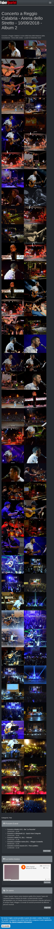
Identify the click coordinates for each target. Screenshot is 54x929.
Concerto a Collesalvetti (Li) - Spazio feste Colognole (24, 833)
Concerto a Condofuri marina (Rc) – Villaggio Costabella (25, 841)
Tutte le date (47, 851)
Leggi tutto (47, 907)
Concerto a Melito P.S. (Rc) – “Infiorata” (19, 837)
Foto (10, 818)
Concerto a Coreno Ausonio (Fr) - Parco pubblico (22, 846)
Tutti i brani (47, 882)
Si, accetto (5, 926)
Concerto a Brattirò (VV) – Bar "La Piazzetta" (21, 829)
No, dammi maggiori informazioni (20, 922)
